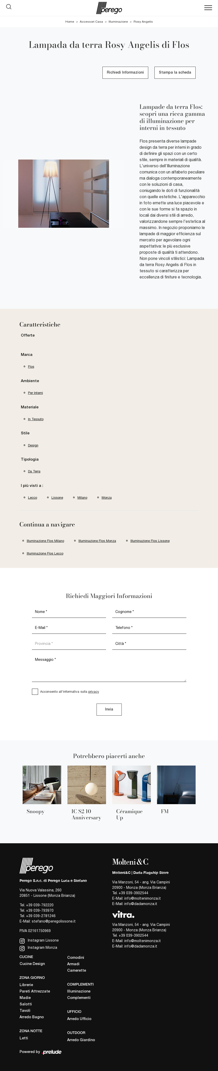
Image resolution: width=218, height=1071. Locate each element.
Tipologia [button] (30, 459)
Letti (24, 1038)
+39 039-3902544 (133, 893)
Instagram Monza (38, 948)
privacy (93, 691)
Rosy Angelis (143, 21)
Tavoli (25, 1011)
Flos (31, 366)
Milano (82, 497)
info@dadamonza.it (140, 904)
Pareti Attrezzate (35, 991)
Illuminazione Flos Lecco (45, 553)
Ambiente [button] (30, 381)
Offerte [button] (28, 335)
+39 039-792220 (40, 905)
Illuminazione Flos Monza (97, 541)
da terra (34, 471)
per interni (35, 393)
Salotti (26, 1004)
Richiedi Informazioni (125, 72)
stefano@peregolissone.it (54, 921)
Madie (25, 998)
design (33, 445)
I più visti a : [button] (32, 486)
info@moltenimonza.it (142, 898)
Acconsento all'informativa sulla (69, 691)
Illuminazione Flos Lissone (150, 541)
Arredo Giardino (81, 1040)
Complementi (79, 998)
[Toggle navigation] (208, 8)
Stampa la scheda (175, 72)
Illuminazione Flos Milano (45, 541)
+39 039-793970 (40, 910)
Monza (107, 497)
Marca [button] (26, 355)
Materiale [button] (30, 407)
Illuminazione (118, 21)
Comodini (75, 958)
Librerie (26, 985)
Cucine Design (32, 964)
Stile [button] (25, 433)
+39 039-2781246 (41, 916)
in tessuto (35, 419)
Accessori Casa (91, 21)
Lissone (57, 497)
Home (69, 21)
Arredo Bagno (32, 1017)
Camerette (76, 970)
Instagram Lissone (39, 941)
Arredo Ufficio (79, 1019)
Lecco (32, 497)
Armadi (73, 964)
